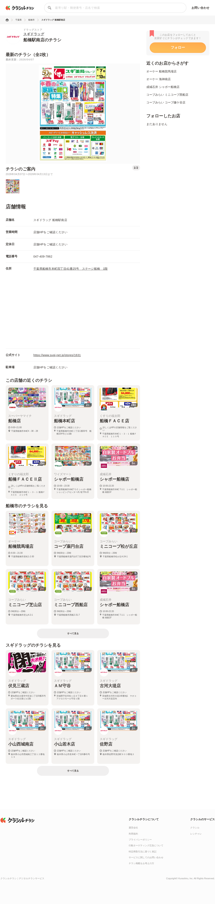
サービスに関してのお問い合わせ (146, 857)
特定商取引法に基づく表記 (142, 851)
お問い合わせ (200, 7)
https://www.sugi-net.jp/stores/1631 (57, 355)
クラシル (194, 827)
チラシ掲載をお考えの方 (141, 863)
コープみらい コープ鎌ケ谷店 (165, 102)
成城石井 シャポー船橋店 (163, 87)
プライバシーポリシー (140, 839)
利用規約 (133, 833)
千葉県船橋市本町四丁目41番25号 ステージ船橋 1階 (70, 268)
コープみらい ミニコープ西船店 (167, 94)
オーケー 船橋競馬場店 (161, 71)
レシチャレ (196, 833)
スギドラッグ (33, 34)
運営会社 (133, 827)
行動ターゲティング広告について (146, 845)
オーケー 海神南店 (158, 79)
